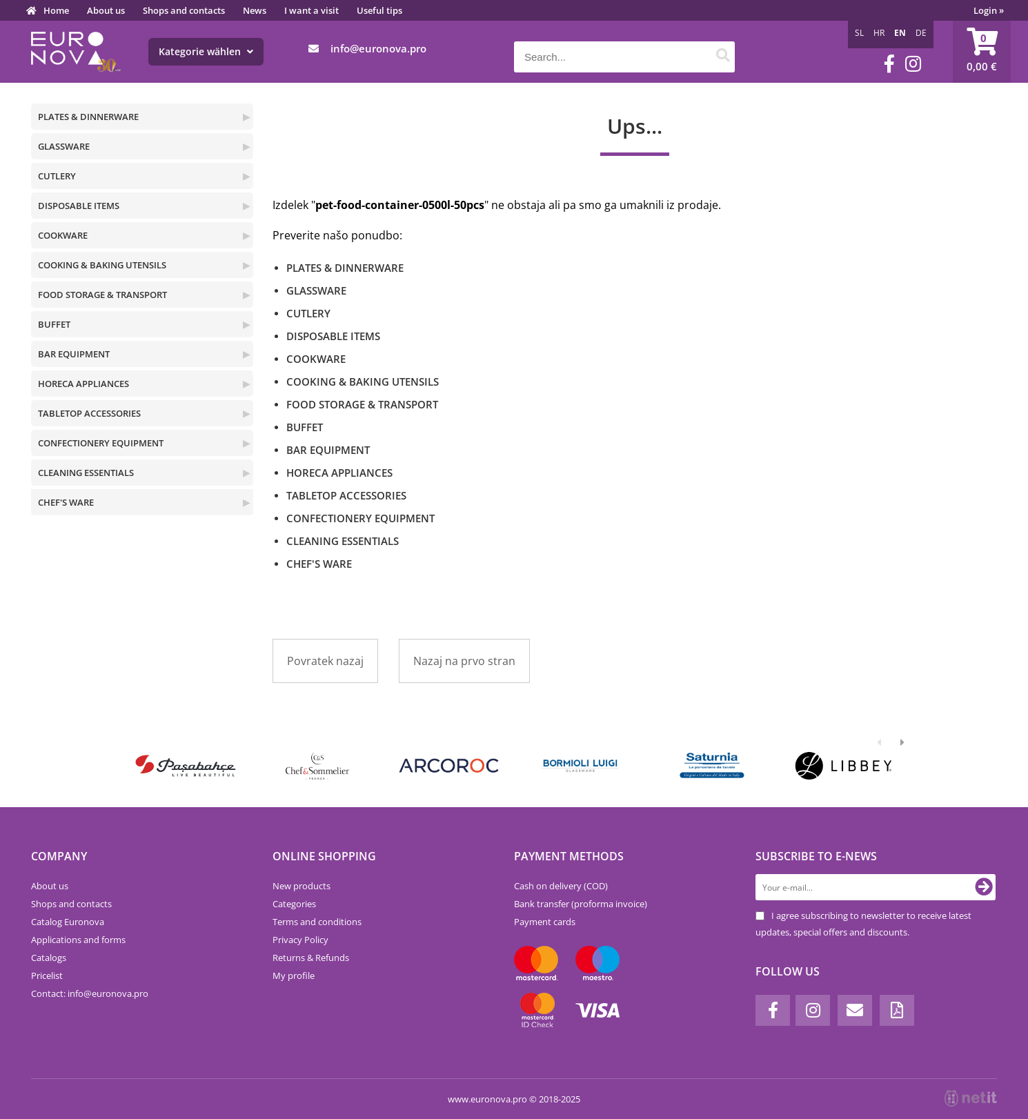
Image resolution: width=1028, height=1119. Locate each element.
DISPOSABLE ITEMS (78, 205)
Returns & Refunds (311, 957)
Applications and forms (78, 939)
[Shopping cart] (982, 52)
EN (900, 33)
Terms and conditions (317, 921)
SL (859, 33)
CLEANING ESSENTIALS (86, 472)
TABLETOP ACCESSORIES (89, 413)
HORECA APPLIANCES (83, 383)
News (254, 10)
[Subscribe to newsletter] (984, 887)
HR (878, 33)
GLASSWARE (64, 146)
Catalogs (48, 957)
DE (921, 33)
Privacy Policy (300, 939)
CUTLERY (57, 176)
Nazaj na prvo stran (464, 661)
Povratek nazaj (325, 661)
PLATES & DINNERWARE (88, 116)
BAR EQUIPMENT (74, 354)
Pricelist (47, 975)
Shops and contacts (184, 10)
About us (106, 10)
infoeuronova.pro (378, 48)
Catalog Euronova (67, 921)
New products (301, 886)
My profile (294, 975)
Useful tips (379, 10)
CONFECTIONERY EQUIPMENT (101, 443)
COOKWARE (63, 235)
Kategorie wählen (206, 51)
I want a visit (311, 10)
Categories (294, 904)
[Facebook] (889, 63)
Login (988, 10)
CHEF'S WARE (66, 502)
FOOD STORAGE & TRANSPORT (102, 294)
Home (56, 10)
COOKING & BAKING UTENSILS (102, 265)
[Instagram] (913, 63)
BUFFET (54, 324)
